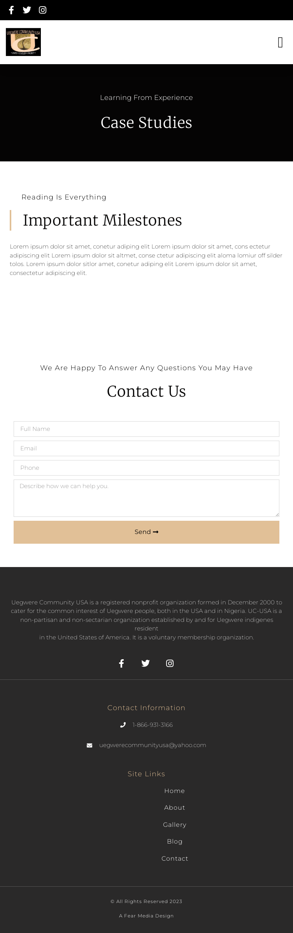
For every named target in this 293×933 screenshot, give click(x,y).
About (174, 807)
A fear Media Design (146, 916)
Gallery (174, 824)
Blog (175, 841)
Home (174, 791)
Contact (174, 858)
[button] (280, 42)
